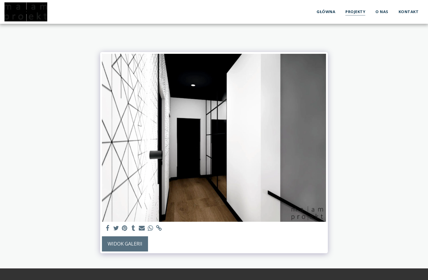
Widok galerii (125, 243)
